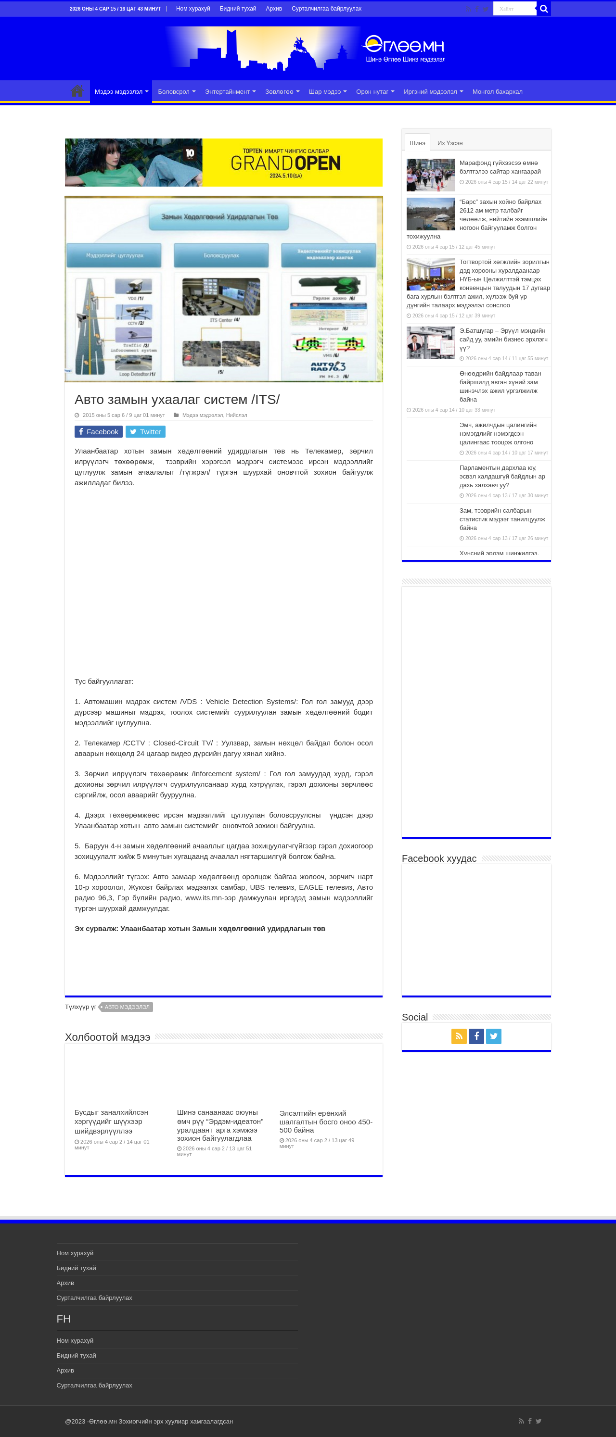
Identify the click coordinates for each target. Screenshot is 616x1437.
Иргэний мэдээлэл (430, 91)
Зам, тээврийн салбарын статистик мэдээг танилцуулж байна (502, 519)
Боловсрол (173, 91)
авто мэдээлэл (127, 1007)
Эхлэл (77, 90)
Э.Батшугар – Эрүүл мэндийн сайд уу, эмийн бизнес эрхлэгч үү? (504, 339)
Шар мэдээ (325, 91)
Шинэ (417, 143)
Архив (274, 8)
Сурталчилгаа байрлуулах (326, 8)
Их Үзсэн (450, 143)
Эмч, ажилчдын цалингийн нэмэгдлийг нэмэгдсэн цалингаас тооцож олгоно (498, 433)
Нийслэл (236, 415)
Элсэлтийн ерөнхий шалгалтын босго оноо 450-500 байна (326, 1121)
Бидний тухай (238, 8)
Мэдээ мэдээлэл (118, 91)
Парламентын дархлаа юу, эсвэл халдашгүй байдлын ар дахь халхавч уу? (502, 476)
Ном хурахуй (193, 8)
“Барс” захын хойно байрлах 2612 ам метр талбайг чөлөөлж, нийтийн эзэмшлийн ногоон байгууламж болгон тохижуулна (477, 219)
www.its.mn (203, 898)
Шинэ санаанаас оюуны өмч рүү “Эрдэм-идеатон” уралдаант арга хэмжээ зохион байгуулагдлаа (220, 1125)
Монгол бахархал (498, 91)
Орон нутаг (372, 91)
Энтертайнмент (227, 91)
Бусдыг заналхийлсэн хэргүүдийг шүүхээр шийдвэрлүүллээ (111, 1121)
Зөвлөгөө (279, 91)
